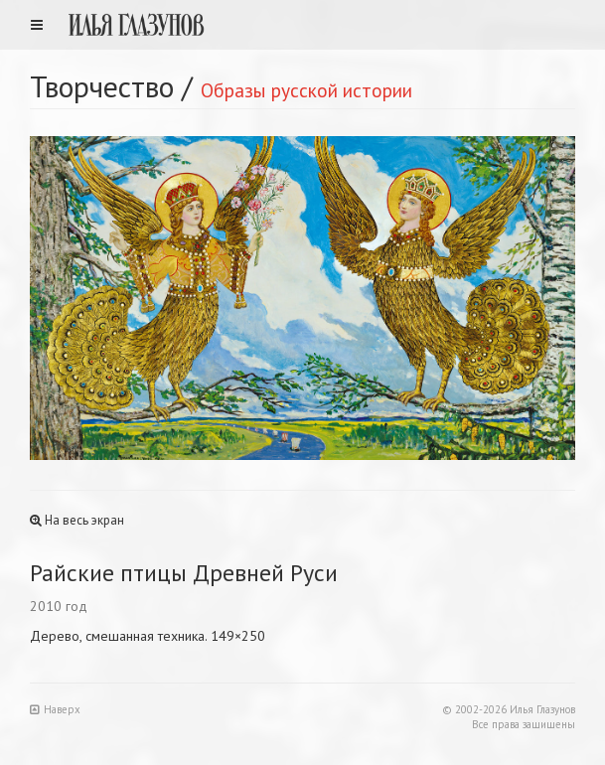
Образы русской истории (306, 89)
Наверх (55, 709)
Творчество (102, 86)
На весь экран (77, 520)
